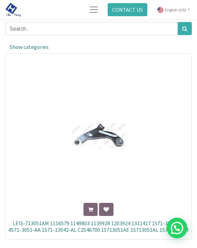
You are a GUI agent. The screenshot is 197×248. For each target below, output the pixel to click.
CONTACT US (127, 9)
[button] (90, 209)
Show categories (29, 46)
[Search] (185, 28)
